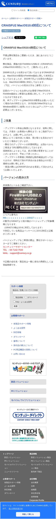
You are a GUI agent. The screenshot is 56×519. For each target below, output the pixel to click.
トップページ (8, 454)
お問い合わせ (19, 354)
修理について (19, 341)
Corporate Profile (37, 500)
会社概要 (34, 482)
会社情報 (33, 479)
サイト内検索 (20, 10)
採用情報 (34, 497)
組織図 (33, 490)
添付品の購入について (23, 345)
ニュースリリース (11, 472)
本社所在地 (35, 493)
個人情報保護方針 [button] (16, 509)
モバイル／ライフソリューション (25, 400)
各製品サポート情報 (22, 324)
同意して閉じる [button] (28, 514)
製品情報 (18, 297)
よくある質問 (19, 328)
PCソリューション (19, 391)
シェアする (7, 37)
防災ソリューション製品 (41, 457)
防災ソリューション (20, 382)
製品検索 (34, 10)
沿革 (33, 486)
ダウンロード (31, 297)
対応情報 (17, 332)
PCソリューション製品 (40, 461)
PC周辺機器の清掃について (25, 350)
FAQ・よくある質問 (22, 302)
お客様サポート (18, 316)
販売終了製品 (36, 472)
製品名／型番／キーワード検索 (25, 290)
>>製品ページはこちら (11, 31)
